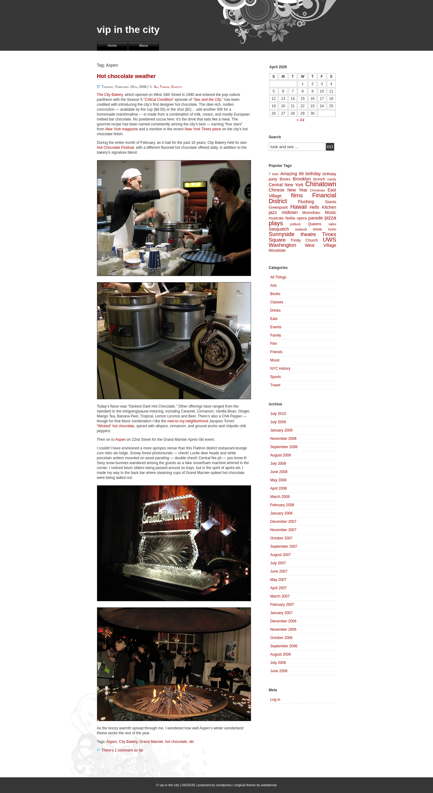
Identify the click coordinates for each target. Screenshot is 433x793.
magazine (121, 129)
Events (177, 87)
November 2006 (283, 629)
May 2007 (278, 580)
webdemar (269, 785)
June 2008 (279, 472)
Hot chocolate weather (126, 76)
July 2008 (278, 463)
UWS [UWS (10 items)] (329, 239)
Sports (275, 377)
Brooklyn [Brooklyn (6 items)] (302, 178)
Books (275, 294)
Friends (276, 352)
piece (202, 129)
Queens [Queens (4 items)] (314, 224)
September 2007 (284, 546)
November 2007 (283, 530)
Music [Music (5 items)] (330, 212)
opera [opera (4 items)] (302, 218)
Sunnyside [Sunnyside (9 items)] (282, 234)
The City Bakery (110, 95)
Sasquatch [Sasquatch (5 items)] (279, 229)
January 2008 (281, 513)
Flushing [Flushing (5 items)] (306, 201)
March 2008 (280, 497)
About (143, 45)
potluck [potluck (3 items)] (295, 224)
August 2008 (280, 455)
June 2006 (279, 671)
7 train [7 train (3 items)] (274, 174)
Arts (273, 285)
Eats (274, 319)
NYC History (280, 368)
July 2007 (278, 563)
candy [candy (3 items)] (331, 179)
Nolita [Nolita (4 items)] (290, 218)
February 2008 (282, 505)
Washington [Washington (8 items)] (282, 245)
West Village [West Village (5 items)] (320, 245)
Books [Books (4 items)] (285, 179)
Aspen (120, 439)
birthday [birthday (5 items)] (313, 173)
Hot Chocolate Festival (115, 147)
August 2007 (280, 555)
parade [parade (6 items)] (315, 217)
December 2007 (283, 521)
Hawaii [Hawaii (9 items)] (298, 207)
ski (191, 742)
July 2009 (278, 422)
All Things (161, 87)
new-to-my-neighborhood (187, 421)
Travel (275, 385)
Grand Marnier (151, 742)
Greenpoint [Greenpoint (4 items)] (278, 207)
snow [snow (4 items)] (317, 229)
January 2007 (281, 613)
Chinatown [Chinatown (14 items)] (320, 184)
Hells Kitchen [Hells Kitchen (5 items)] (323, 207)
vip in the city (128, 29)
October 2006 (281, 638)
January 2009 (281, 430)
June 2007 (279, 571)
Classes (277, 302)
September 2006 (284, 646)
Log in (275, 699)
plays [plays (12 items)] (276, 223)
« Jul (300, 120)
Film (273, 343)
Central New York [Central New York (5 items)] (286, 184)
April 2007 (278, 588)
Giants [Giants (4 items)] (330, 202)
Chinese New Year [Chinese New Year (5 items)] (288, 189)
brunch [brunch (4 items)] (319, 179)
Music (275, 360)
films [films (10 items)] (297, 195)
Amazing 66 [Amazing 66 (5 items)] (291, 173)
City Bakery (128, 742)
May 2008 (278, 480)
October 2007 (281, 538)
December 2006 (283, 621)
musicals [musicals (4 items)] (276, 218)
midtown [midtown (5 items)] (290, 212)
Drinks (275, 310)
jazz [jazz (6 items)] (273, 212)
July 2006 (278, 663)
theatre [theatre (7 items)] (308, 234)
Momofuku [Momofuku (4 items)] (311, 213)
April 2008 (278, 488)
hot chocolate (176, 742)
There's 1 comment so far (122, 750)
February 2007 (282, 604)
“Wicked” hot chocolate (115, 426)
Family (275, 335)
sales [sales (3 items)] (332, 224)
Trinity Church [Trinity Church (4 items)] (304, 240)
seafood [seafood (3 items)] (301, 229)
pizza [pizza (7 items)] (330, 217)
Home (112, 45)
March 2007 (280, 596)
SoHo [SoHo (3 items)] (332, 229)
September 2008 (284, 447)
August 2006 (280, 654)
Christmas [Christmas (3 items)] (317, 190)
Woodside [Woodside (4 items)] (277, 250)
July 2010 (278, 414)
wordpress (224, 785)
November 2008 (283, 438)
